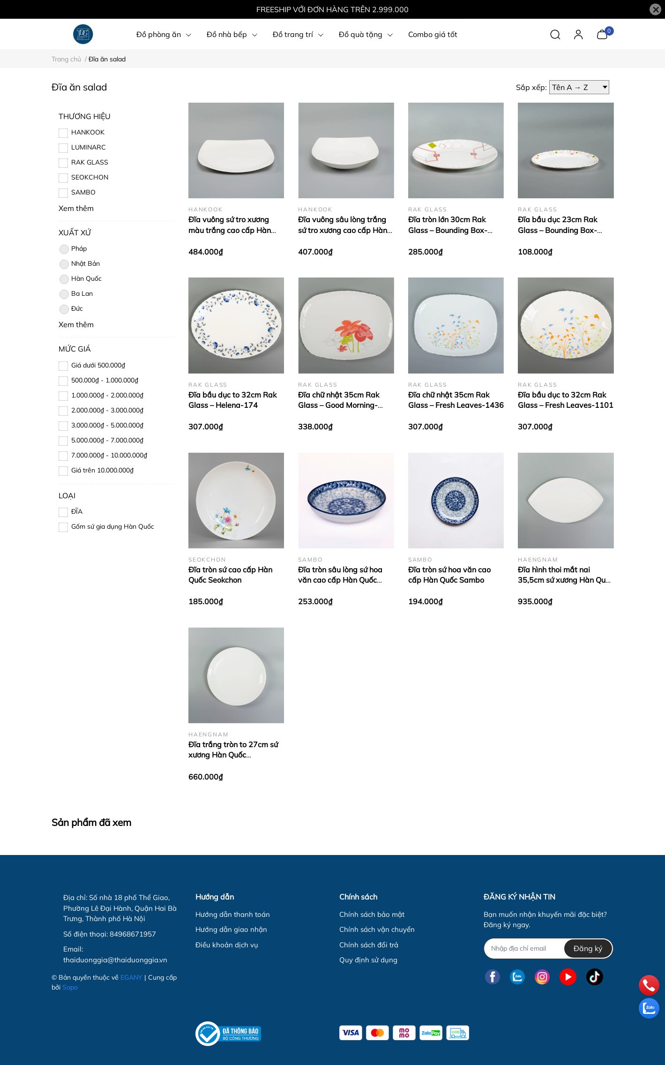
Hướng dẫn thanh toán (232, 914)
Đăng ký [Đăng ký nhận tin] (588, 948)
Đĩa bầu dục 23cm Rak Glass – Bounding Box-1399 (557, 230)
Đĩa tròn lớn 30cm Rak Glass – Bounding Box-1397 (447, 230)
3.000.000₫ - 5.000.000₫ (107, 425)
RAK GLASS (89, 162)
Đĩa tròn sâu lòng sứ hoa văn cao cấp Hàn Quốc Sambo (340, 580)
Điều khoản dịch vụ (226, 944)
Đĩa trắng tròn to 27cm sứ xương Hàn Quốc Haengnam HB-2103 (233, 755)
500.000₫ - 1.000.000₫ (104, 380)
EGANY (131, 977)
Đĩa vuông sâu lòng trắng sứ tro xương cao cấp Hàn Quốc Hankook (342, 230)
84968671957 (133, 934)
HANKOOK (88, 132)
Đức (71, 309)
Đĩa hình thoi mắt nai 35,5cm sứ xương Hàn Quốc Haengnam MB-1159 (565, 580)
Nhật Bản (79, 264)
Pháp (73, 249)
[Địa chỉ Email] (548, 948)
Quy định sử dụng (368, 959)
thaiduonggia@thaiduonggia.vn (115, 959)
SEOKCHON (89, 177)
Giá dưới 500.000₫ (98, 365)
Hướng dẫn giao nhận (231, 929)
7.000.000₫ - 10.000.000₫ (109, 455)
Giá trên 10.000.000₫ (102, 470)
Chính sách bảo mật (371, 914)
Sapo (70, 987)
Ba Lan (76, 294)
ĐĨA (76, 511)
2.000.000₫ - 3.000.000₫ (107, 410)
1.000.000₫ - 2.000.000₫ (107, 395)
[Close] (655, 9)
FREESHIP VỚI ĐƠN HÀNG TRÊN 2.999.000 (332, 9)
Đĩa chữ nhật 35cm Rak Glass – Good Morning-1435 (338, 405)
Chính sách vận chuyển (377, 929)
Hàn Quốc (80, 279)
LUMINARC (88, 147)
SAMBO (83, 192)
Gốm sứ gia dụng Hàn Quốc (112, 526)
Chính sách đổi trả (368, 944)
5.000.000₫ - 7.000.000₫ (107, 440)
